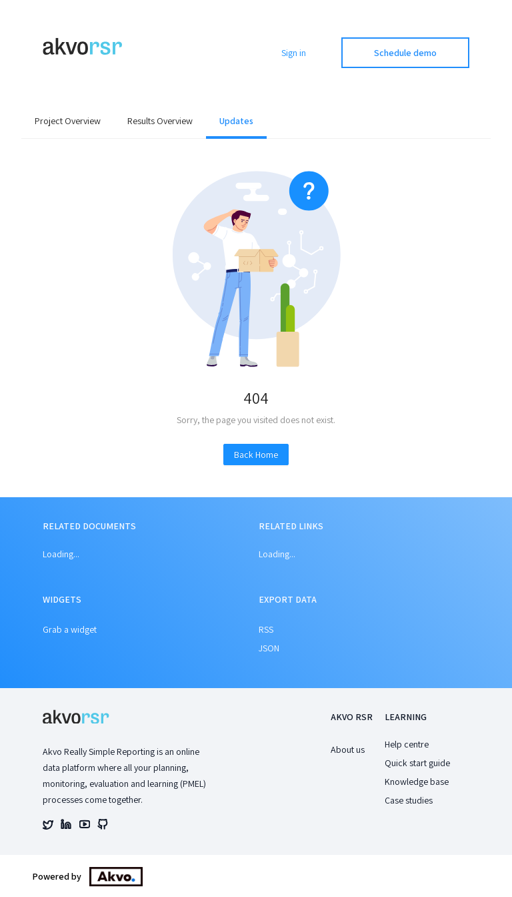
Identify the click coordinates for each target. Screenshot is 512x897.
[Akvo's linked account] (66, 826)
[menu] (256, 122)
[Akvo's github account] (102, 826)
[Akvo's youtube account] (84, 826)
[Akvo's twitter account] (48, 826)
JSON (269, 648)
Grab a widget (70, 629)
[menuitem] (67, 122)
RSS (266, 629)
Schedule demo (405, 53)
